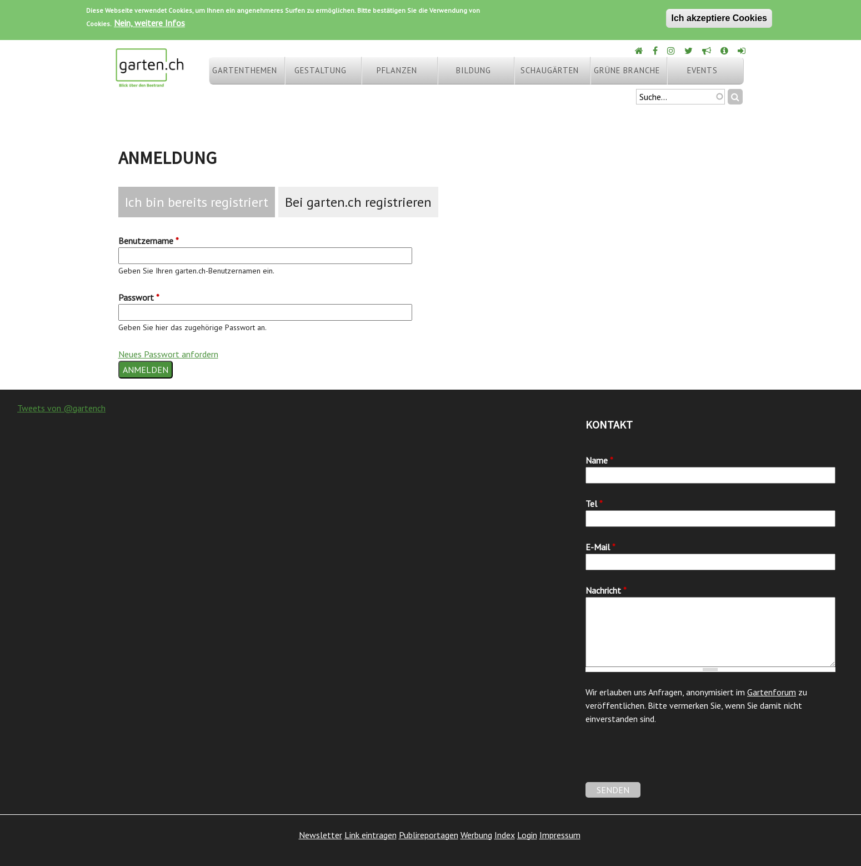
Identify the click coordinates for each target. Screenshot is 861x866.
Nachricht (606, 590)
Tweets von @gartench (61, 408)
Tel (594, 503)
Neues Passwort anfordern (168, 354)
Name (599, 460)
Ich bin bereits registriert (196, 202)
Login (527, 834)
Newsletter (320, 834)
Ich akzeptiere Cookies (719, 18)
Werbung (476, 834)
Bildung (473, 70)
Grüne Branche (627, 70)
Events (702, 70)
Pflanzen (397, 70)
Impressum (559, 834)
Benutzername (148, 240)
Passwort (138, 297)
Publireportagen (428, 834)
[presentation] (669, 760)
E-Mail (600, 547)
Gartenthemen (244, 70)
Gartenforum (771, 692)
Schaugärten (549, 70)
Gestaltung (320, 70)
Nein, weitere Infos (149, 22)
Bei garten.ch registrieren (358, 202)
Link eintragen (370, 834)
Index (504, 834)
